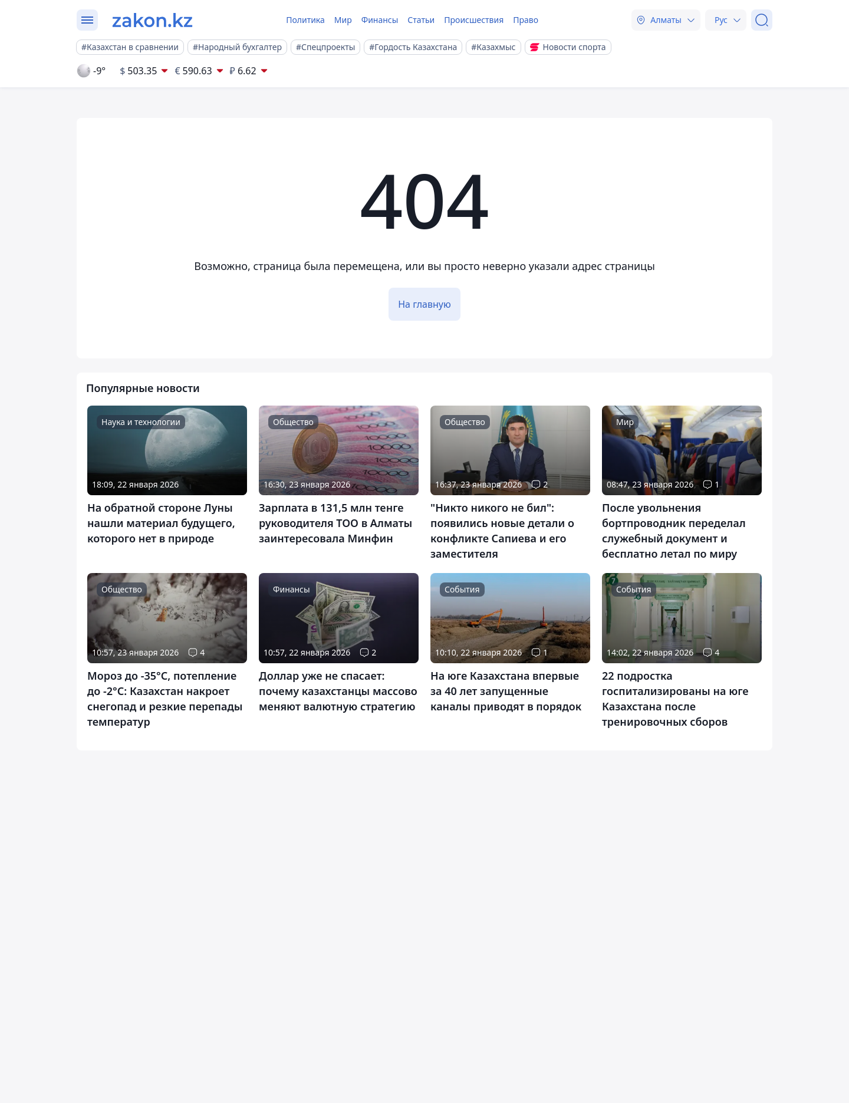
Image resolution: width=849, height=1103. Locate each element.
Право (525, 19)
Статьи (421, 19)
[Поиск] (761, 20)
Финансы (380, 19)
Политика (305, 19)
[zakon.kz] (152, 20)
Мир (343, 19)
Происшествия (474, 19)
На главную (424, 304)
